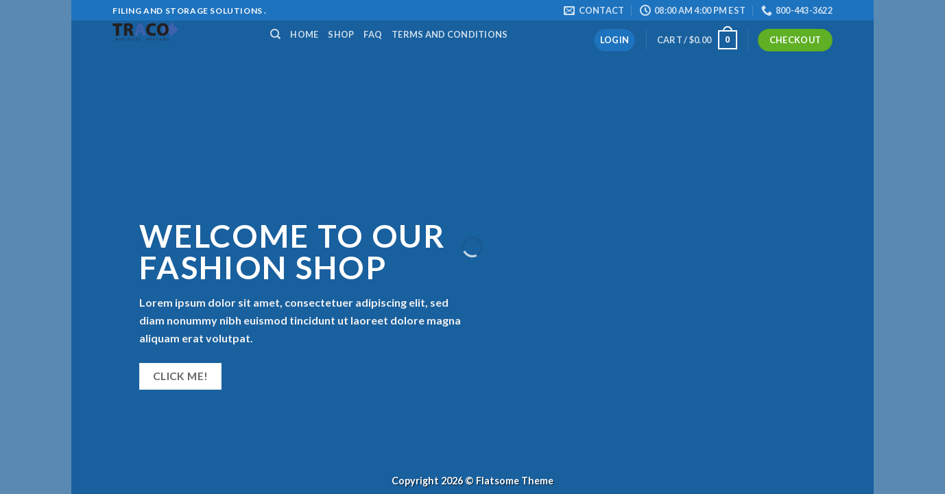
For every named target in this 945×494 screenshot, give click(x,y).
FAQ (372, 34)
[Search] (275, 34)
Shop (341, 34)
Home (304, 34)
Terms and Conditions (449, 34)
